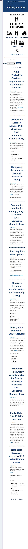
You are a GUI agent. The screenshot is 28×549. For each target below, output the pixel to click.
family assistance (21, 1)
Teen (21, 46)
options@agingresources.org (16, 275)
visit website (20, 107)
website (21, 146)
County (5, 63)
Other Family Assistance (17, 54)
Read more (13, 91)
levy (11, 1)
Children (14, 46)
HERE (11, 266)
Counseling (9, 37)
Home (8, 1)
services (14, 1)
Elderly (17, 37)
